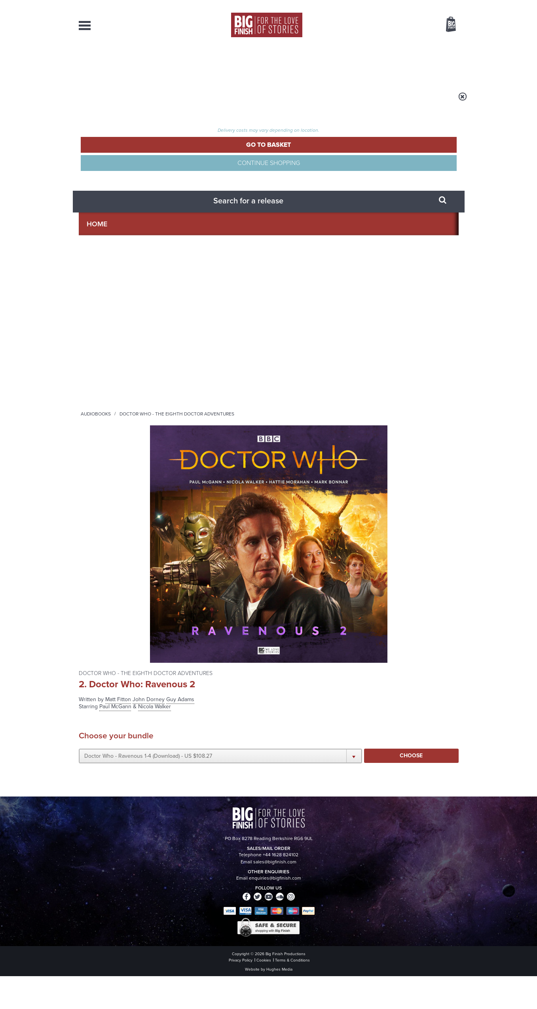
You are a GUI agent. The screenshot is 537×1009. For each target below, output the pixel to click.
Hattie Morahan (99, 337)
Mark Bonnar (95, 354)
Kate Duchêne (97, 512)
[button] (345, 201)
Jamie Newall (96, 437)
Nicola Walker (96, 329)
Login (415, 5)
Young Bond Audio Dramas (202, 724)
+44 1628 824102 (220, 920)
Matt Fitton (314, 137)
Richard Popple (98, 379)
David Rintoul (96, 387)
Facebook (304, 633)
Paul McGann (96, 321)
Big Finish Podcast (355, 640)
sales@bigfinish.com (212, 927)
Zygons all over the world (395, 724)
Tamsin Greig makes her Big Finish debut (195, 809)
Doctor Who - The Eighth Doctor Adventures (236, 101)
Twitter (326, 633)
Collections (186, 63)
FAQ (454, 928)
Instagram (349, 633)
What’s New (250, 63)
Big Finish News (115, 709)
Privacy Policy (95, 668)
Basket (446, 24)
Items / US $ (409, 25)
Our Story (448, 921)
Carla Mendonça (100, 445)
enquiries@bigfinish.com (284, 927)
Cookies (213, 988)
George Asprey (98, 553)
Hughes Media (119, 997)
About (396, 63)
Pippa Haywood (99, 545)
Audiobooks (155, 101)
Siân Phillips (94, 503)
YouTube (374, 633)
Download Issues (440, 935)
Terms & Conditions (246, 988)
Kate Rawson (95, 462)
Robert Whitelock (101, 487)
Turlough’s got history (388, 803)
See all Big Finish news (418, 710)
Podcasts (347, 63)
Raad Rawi (92, 562)
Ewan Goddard (97, 470)
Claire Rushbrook (101, 362)
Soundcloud (407, 633)
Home (125, 101)
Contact (442, 63)
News (300, 63)
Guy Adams (376, 137)
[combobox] (387, 45)
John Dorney (95, 412)
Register (440, 5)
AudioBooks (121, 63)
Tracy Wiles (93, 395)
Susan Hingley (97, 528)
